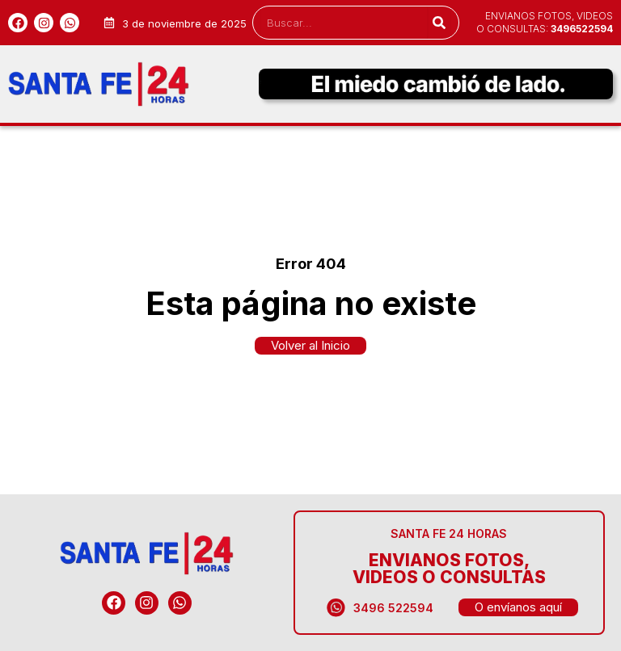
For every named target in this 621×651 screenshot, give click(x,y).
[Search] (439, 22)
